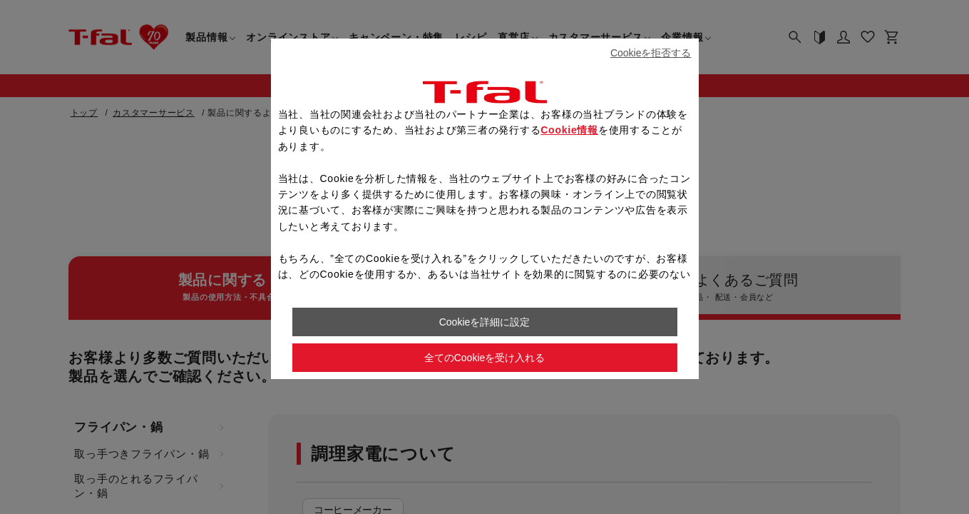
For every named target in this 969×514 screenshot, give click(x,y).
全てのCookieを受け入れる (484, 357)
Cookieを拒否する (651, 53)
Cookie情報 (569, 130)
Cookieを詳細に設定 (484, 322)
